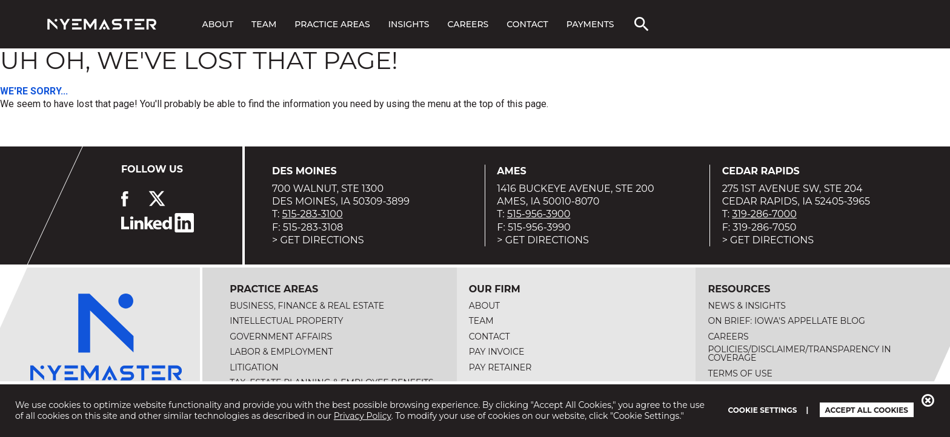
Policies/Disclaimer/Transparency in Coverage (799, 353)
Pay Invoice (497, 351)
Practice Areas (332, 24)
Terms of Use (740, 373)
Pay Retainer (500, 367)
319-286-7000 (764, 214)
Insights (409, 24)
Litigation (254, 367)
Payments (590, 24)
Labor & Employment (281, 351)
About (217, 24)
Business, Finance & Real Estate (307, 305)
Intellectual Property (286, 321)
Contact (527, 24)
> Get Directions (318, 240)
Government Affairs (281, 336)
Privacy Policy (362, 415)
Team (263, 24)
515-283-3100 (312, 214)
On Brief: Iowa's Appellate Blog (786, 321)
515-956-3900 (538, 214)
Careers (467, 24)
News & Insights (746, 305)
